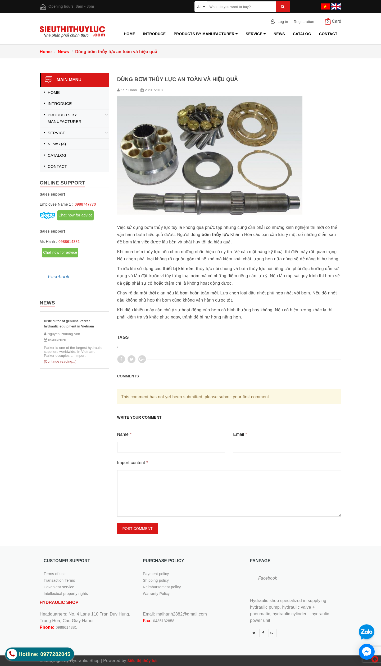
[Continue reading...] (60, 361)
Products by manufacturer (206, 34)
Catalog (302, 34)
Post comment (138, 528)
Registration (304, 22)
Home (129, 34)
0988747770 (85, 204)
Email (240, 434)
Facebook (58, 276)
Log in (283, 22)
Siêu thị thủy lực (142, 661)
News (279, 34)
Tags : (123, 342)
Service (256, 34)
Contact (328, 34)
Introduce (154, 34)
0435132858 (163, 621)
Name (124, 434)
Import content (132, 462)
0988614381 (69, 241)
